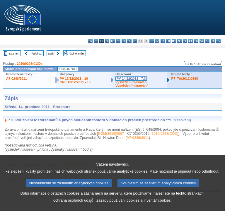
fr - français (135, 41)
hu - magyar (168, 41)
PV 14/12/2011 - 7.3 (131, 78)
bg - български (90, 41)
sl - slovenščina (207, 41)
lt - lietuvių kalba (163, 41)
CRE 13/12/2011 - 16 (75, 82)
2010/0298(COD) (29, 63)
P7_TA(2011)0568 (184, 78)
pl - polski (185, 41)
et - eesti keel (118, 41)
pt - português (190, 41)
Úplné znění (76, 53)
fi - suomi (213, 41)
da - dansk (107, 41)
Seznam (14, 53)
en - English (129, 41)
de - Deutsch (112, 41)
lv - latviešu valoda (157, 41)
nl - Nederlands (179, 41)
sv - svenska (218, 41)
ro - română (196, 41)
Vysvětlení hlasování (131, 82)
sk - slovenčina (202, 41)
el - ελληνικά (124, 41)
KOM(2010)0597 (111, 134)
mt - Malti (174, 41)
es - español (96, 41)
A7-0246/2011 (16, 78)
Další (51, 53)
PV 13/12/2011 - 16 (74, 78)
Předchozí (36, 53)
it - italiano (151, 41)
